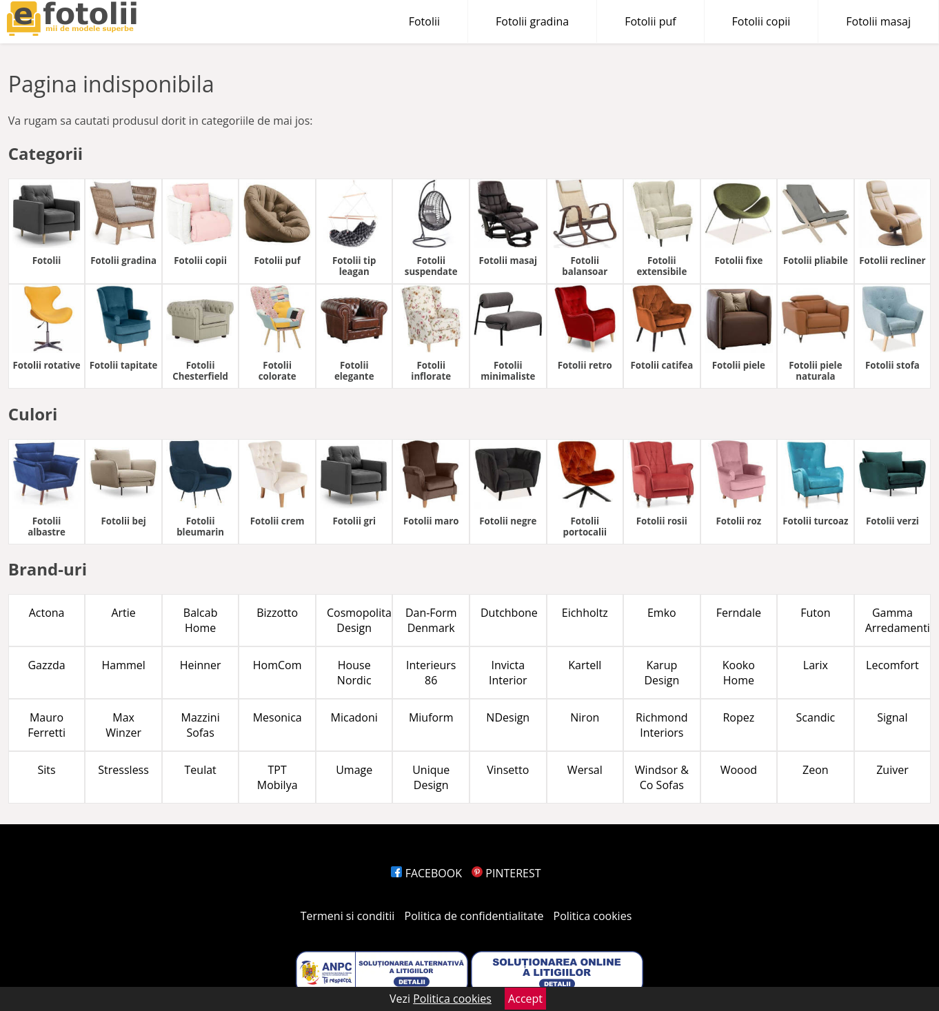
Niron (584, 717)
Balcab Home (200, 620)
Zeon (815, 769)
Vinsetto (508, 769)
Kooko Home (739, 672)
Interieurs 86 (431, 672)
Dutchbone (509, 612)
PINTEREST (506, 873)
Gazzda (46, 665)
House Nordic (354, 672)
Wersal (585, 769)
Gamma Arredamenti (897, 620)
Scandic (816, 717)
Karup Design (661, 672)
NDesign (507, 717)
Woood (738, 769)
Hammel (123, 665)
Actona (47, 612)
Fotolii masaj (878, 21)
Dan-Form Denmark (431, 620)
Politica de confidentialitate (474, 915)
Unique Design (431, 777)
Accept (525, 998)
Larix (815, 665)
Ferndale (738, 612)
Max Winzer (123, 725)
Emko (661, 612)
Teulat (200, 769)
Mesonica (277, 717)
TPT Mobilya (277, 777)
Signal (892, 717)
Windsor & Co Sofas (662, 777)
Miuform (431, 717)
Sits (47, 769)
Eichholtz (585, 612)
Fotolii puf (650, 21)
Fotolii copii (761, 21)
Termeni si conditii (348, 915)
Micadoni (354, 717)
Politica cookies (593, 915)
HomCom (277, 665)
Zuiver (892, 769)
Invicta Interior (508, 672)
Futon (815, 612)
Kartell (584, 665)
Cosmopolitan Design (360, 620)
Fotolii (424, 21)
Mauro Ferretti (46, 725)
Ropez (738, 717)
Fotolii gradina (532, 21)
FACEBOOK (426, 873)
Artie (123, 612)
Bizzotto (277, 612)
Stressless (123, 769)
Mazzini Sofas (200, 725)
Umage (354, 769)
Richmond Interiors (661, 725)
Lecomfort (892, 665)
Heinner (200, 665)
